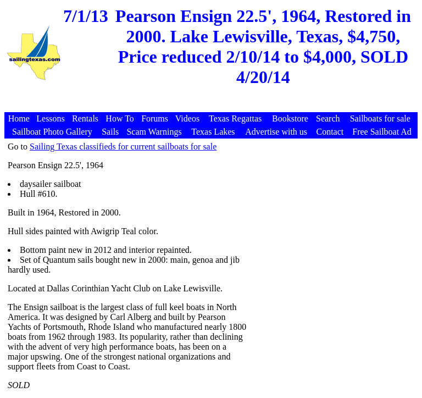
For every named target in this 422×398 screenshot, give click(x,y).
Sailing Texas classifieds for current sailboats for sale (123, 146)
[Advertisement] (212, 106)
